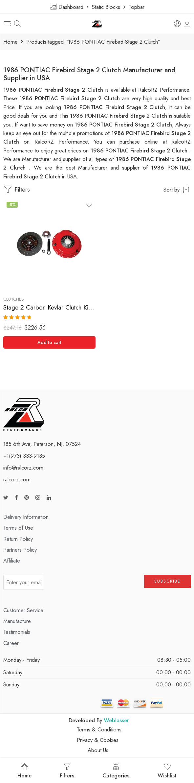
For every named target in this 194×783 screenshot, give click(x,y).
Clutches (13, 299)
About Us (98, 750)
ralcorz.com (17, 479)
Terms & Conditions (99, 729)
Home (10, 42)
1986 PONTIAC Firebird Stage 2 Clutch (119, 116)
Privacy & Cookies (98, 740)
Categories (115, 771)
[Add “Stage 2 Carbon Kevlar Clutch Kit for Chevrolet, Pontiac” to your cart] (49, 342)
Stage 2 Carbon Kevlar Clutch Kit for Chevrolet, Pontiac (49, 307)
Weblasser (116, 720)
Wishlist (167, 771)
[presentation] (94, 584)
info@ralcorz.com (23, 468)
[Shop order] (97, 189)
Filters (16, 189)
